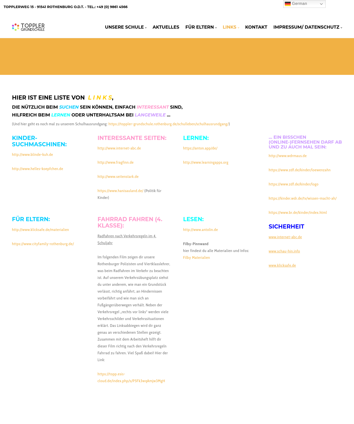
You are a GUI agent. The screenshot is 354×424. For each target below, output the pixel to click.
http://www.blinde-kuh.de (32, 154)
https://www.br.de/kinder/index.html (298, 212)
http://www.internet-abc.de (119, 148)
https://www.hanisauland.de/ (121, 190)
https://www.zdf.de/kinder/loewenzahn (300, 170)
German (296, 4)
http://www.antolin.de (200, 229)
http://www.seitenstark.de (118, 176)
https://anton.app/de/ (200, 148)
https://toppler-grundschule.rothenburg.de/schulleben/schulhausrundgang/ (169, 124)
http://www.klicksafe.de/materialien (40, 229)
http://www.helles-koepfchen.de (37, 168)
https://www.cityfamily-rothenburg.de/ (43, 243)
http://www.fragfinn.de (116, 162)
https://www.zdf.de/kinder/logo (294, 184)
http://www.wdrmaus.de (288, 155)
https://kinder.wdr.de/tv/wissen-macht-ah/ (303, 198)
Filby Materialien (196, 257)
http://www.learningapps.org (205, 162)
